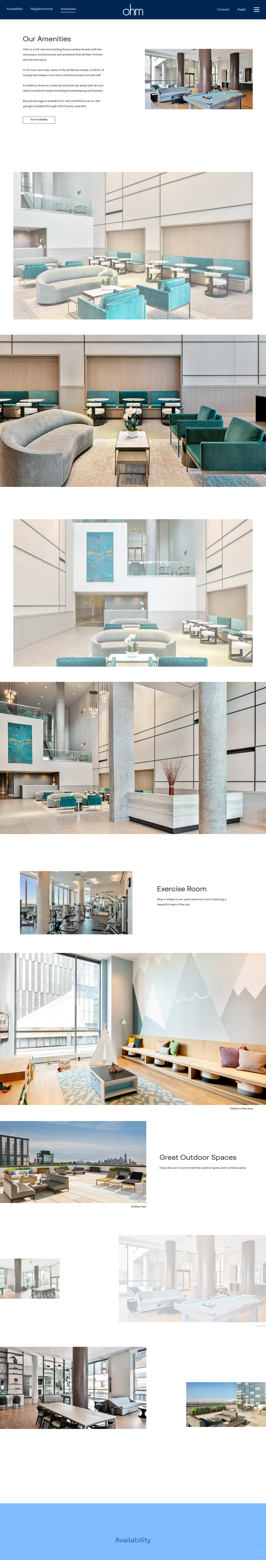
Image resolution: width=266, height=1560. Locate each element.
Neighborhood (42, 9)
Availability (15, 9)
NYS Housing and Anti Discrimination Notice (211, 1555)
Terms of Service (198, 1550)
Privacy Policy (176, 1550)
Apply (241, 10)
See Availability (39, 120)
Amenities (68, 9)
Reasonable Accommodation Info (232, 1550)
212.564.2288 (237, 1532)
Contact (223, 10)
